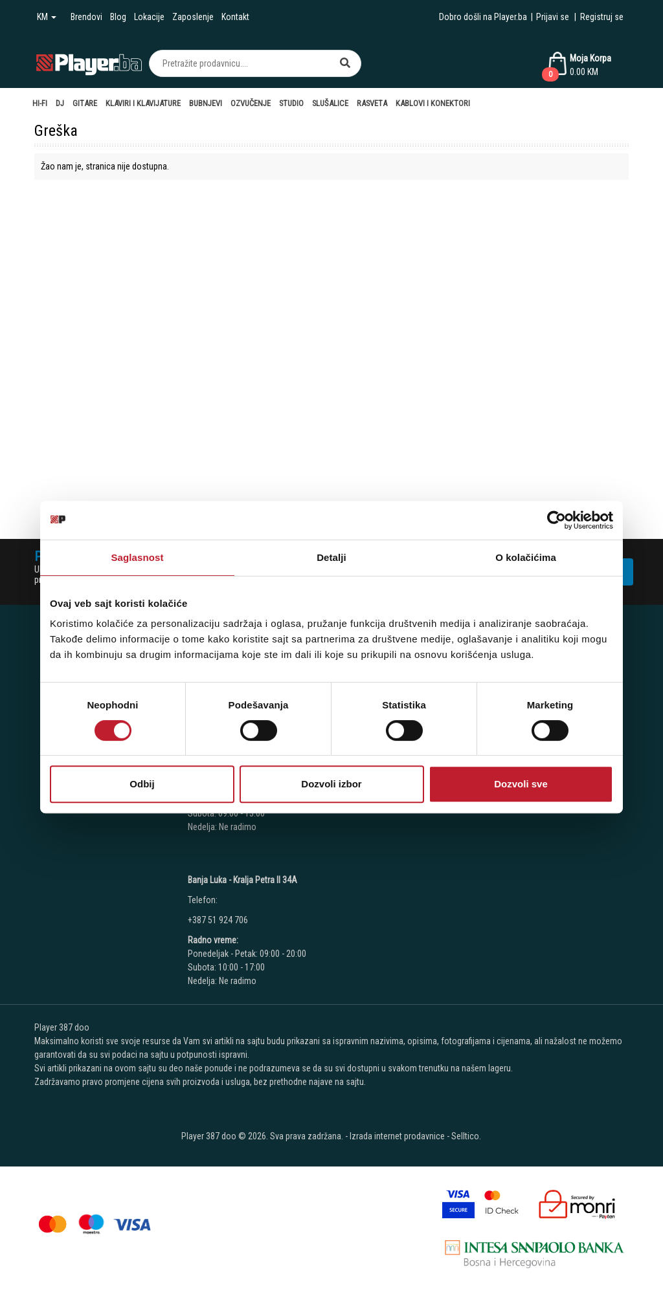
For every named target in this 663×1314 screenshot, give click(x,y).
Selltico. (466, 1136)
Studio (291, 103)
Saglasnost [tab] (137, 557)
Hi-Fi (39, 103)
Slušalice (330, 103)
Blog (118, 17)
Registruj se (602, 17)
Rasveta (372, 103)
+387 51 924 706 (218, 920)
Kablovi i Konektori (433, 103)
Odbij (141, 783)
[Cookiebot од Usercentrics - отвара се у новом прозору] (556, 520)
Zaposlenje (193, 17)
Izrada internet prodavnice (397, 1136)
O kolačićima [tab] (525, 557)
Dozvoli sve (521, 783)
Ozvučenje (250, 103)
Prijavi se (552, 17)
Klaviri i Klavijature (143, 103)
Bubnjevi (205, 103)
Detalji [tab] (331, 557)
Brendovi (86, 17)
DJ (60, 103)
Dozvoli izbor (331, 783)
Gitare (85, 103)
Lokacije (149, 17)
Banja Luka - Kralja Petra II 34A (242, 880)
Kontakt (235, 17)
